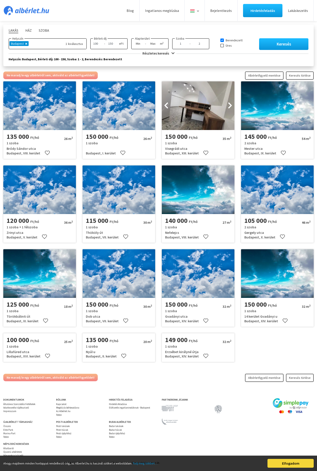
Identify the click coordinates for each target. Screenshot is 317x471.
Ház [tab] (28, 30)
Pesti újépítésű (63, 433)
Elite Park (8, 429)
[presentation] (166, 105)
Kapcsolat (61, 404)
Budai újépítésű (117, 433)
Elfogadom (290, 463)
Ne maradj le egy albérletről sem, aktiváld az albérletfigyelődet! (50, 75)
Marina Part (9, 433)
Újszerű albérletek (12, 451)
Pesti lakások (63, 426)
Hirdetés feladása (118, 404)
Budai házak (115, 429)
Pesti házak (62, 429)
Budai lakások (116, 426)
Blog (130, 10)
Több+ (59, 414)
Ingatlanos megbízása (162, 10)
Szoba (180, 38)
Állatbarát (8, 448)
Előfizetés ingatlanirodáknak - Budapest (129, 407)
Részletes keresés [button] (158, 53)
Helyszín (17, 38)
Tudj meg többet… (145, 463)
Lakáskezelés (298, 10)
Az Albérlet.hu (63, 411)
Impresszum (9, 411)
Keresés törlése (300, 75)
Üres (229, 46)
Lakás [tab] (13, 30)
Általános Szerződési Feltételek (19, 404)
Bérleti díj (100, 38)
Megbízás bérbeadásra (67, 407)
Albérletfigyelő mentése (264, 75)
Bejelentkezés (221, 10)
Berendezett (234, 40)
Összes (7, 426)
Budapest (19, 44)
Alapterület (142, 38)
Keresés (283, 44)
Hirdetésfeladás (263, 10)
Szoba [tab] (44, 30)
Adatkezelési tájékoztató (16, 407)
